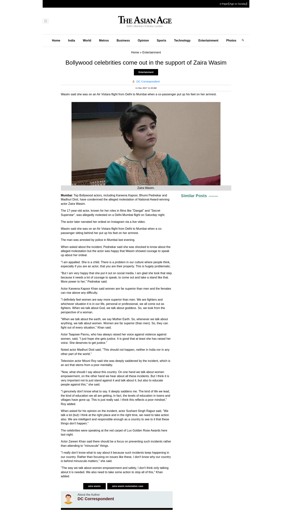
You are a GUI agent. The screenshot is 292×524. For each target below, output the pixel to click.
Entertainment (208, 40)
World (87, 40)
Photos (231, 40)
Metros (104, 40)
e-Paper (224, 3)
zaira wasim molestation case (128, 486)
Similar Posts (194, 195)
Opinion (143, 40)
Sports (161, 40)
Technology (182, 40)
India (71, 40)
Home (56, 40)
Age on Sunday (238, 3)
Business (123, 40)
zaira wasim (94, 486)
